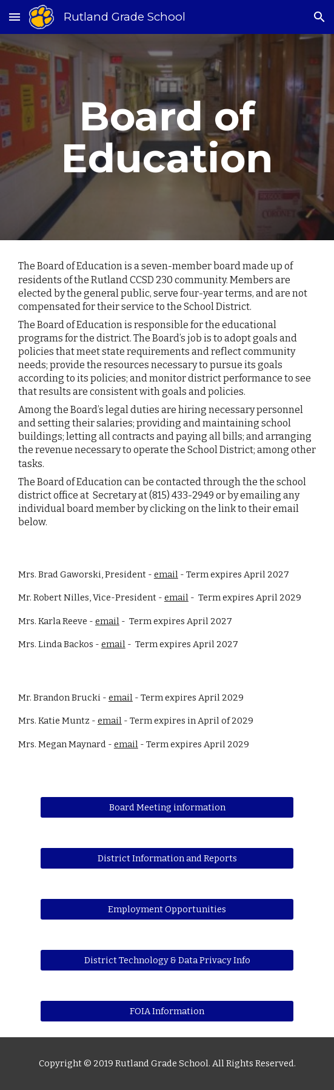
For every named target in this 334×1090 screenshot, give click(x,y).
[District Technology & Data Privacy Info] (167, 960)
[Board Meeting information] (167, 807)
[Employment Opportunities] (167, 909)
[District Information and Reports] (167, 858)
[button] (14, 16)
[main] (167, 137)
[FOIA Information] (167, 1011)
